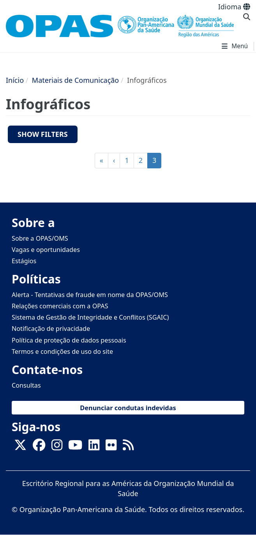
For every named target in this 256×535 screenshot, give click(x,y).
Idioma (234, 6)
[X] (20, 447)
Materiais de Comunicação (75, 80)
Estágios (24, 261)
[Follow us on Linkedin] (93, 447)
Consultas (26, 385)
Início (15, 80)
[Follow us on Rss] (128, 447)
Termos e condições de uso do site (62, 351)
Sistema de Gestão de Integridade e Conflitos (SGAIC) (90, 317)
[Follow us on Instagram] (56, 447)
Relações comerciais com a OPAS (60, 306)
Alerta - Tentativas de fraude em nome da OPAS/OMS (90, 294)
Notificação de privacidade (51, 328)
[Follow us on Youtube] (75, 447)
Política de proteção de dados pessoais (69, 340)
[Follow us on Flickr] (111, 447)
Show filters (43, 134)
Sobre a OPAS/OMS (40, 238)
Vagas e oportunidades (46, 249)
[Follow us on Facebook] (39, 447)
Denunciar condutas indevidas (128, 407)
